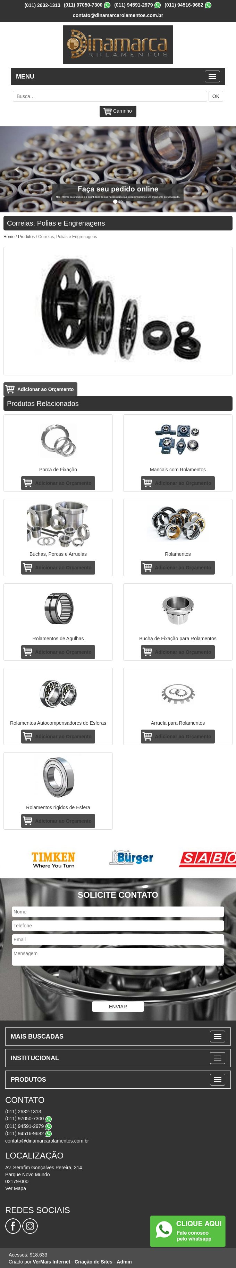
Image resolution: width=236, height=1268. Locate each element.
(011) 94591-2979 (133, 5)
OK (215, 96)
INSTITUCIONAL (35, 1058)
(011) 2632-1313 (42, 5)
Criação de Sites (93, 1262)
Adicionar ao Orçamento (45, 389)
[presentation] (118, 984)
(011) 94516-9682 (184, 5)
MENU (25, 76)
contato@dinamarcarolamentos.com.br (118, 15)
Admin (124, 1262)
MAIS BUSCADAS (37, 1036)
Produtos (26, 236)
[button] (17, 169)
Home (9, 236)
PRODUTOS (28, 1079)
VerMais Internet (51, 1262)
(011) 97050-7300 (83, 5)
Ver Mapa (15, 1188)
